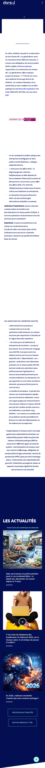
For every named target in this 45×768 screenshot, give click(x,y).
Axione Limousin (25, 66)
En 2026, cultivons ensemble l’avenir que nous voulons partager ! (22, 697)
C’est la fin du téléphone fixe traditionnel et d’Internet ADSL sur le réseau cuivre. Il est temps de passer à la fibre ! (22, 639)
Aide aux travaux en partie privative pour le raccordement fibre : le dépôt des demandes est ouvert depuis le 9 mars (22, 578)
